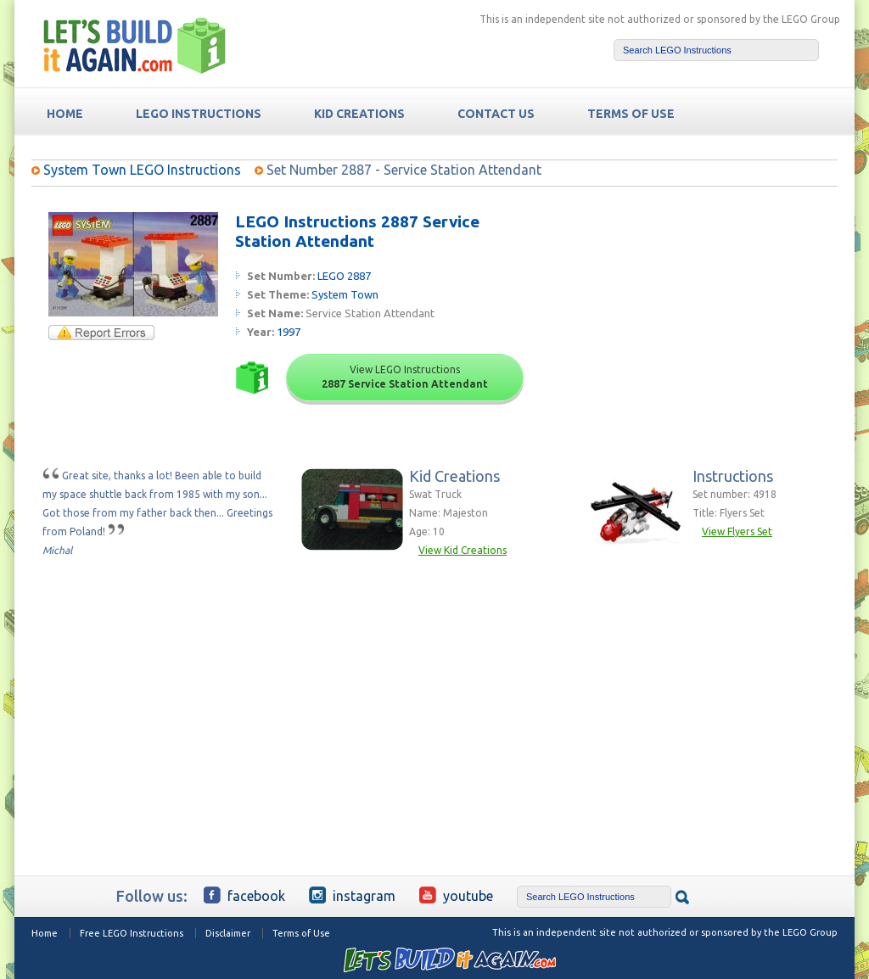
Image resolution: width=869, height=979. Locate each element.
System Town (344, 294)
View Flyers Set (737, 531)
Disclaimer (227, 933)
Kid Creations (359, 113)
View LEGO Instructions (405, 376)
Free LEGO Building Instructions (134, 45)
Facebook (244, 895)
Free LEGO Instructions (131, 933)
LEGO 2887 (344, 276)
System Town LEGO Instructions (142, 169)
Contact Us (496, 113)
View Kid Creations (462, 550)
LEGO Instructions (198, 113)
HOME (65, 113)
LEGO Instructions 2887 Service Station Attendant (357, 231)
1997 (288, 332)
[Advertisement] (707, 318)
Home (44, 933)
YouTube (456, 895)
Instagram (352, 895)
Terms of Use (301, 933)
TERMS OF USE (631, 113)
